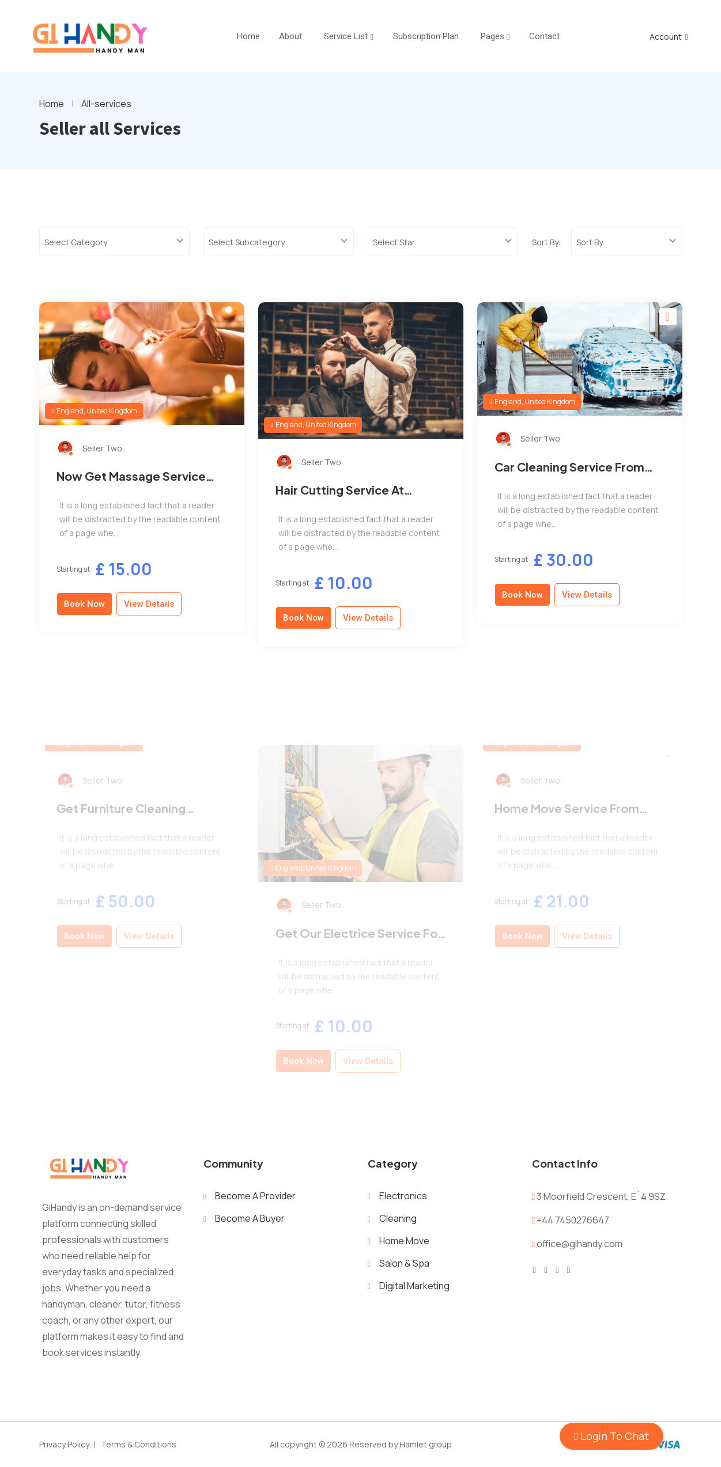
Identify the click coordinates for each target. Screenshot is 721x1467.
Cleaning (398, 1218)
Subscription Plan (426, 36)
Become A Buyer (250, 1218)
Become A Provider (255, 1195)
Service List (346, 36)
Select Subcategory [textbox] (247, 242)
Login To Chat (611, 1436)
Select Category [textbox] (75, 242)
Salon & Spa (404, 1263)
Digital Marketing (414, 1285)
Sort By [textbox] (589, 242)
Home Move (404, 1240)
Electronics (403, 1195)
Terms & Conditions (138, 1444)
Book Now (84, 615)
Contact (544, 36)
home (248, 36)
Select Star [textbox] (394, 242)
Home (51, 103)
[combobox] (114, 241)
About (290, 36)
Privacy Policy (64, 1444)
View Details (149, 615)
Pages (492, 36)
